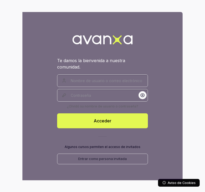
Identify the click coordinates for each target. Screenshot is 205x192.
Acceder (102, 120)
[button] (143, 95)
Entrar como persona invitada (102, 159)
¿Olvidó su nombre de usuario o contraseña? (102, 106)
